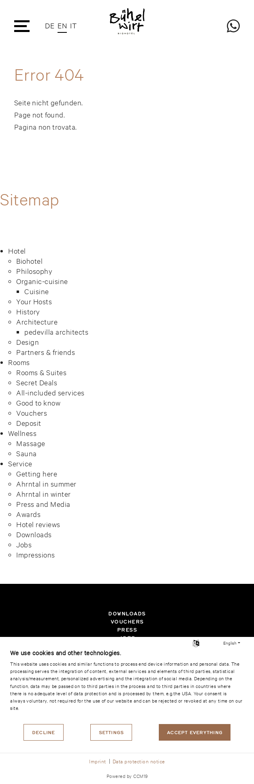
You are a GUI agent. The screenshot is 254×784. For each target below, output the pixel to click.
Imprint (97, 761)
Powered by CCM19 (127, 776)
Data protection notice (139, 761)
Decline (43, 732)
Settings (111, 732)
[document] (127, 685)
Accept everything (194, 732)
